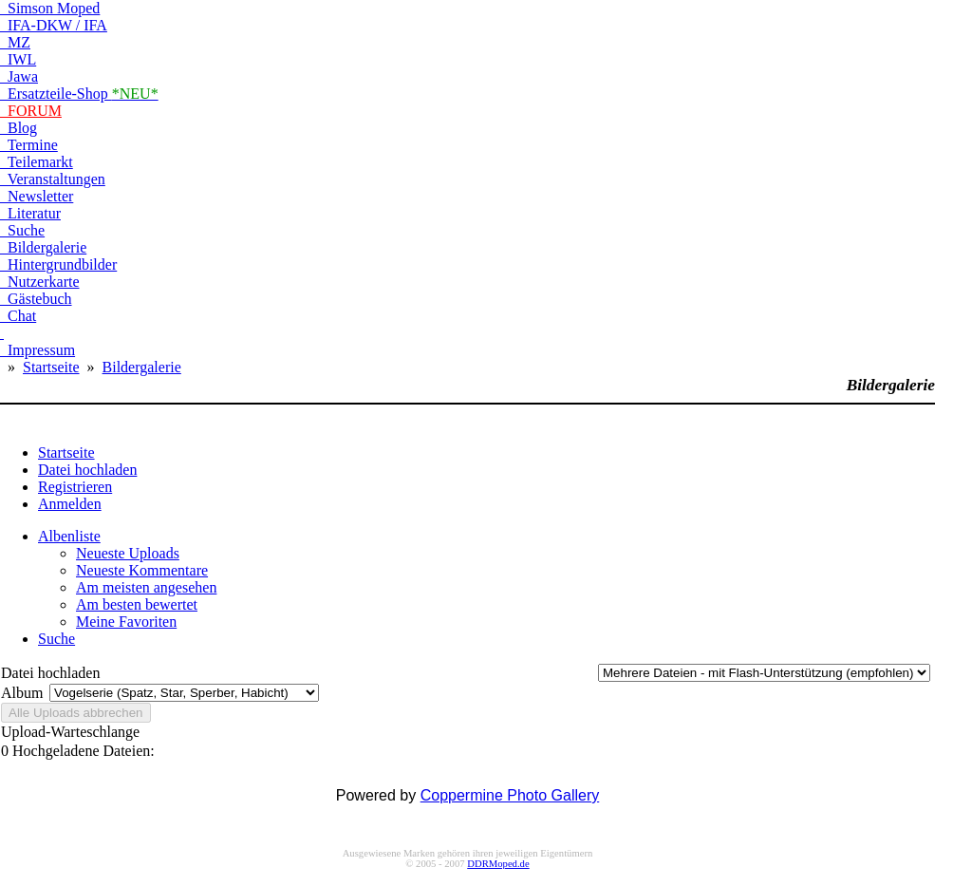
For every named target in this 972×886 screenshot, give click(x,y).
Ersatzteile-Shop (79, 93)
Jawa (19, 76)
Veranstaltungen (52, 179)
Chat (18, 316)
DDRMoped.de (498, 863)
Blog (18, 128)
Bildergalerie (43, 247)
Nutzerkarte (40, 281)
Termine (29, 145)
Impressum (37, 350)
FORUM (31, 111)
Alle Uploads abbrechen (76, 713)
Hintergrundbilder (58, 264)
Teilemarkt (36, 162)
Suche (22, 230)
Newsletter (36, 196)
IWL (18, 59)
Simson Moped (50, 8)
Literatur (30, 213)
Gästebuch (36, 299)
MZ (15, 42)
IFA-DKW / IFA (53, 25)
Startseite (51, 367)
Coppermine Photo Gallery (510, 795)
